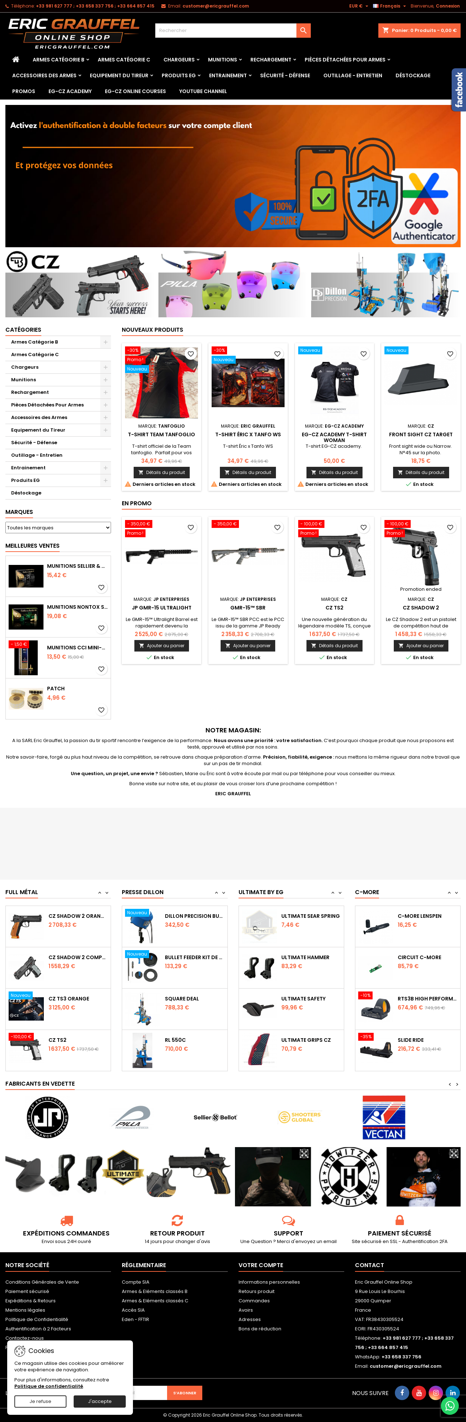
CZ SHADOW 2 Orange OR (78, 957)
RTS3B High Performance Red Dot (427, 1040)
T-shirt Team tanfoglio (161, 434)
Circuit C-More (419, 999)
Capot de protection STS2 (427, 916)
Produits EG (179, 75)
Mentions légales (25, 1310)
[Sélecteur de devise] (359, 6)
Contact (369, 1265)
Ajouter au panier (161, 646)
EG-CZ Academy (70, 91)
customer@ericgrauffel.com (216, 6)
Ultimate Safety (303, 1040)
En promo (137, 503)
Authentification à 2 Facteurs (38, 1328)
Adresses (250, 1319)
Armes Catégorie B (58, 59)
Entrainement (228, 75)
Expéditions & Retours (30, 1300)
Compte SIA (135, 1282)
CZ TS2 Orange (69, 916)
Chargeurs (179, 59)
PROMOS (23, 91)
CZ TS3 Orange (69, 1040)
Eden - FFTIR (135, 1319)
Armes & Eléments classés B (155, 1291)
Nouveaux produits (152, 330)
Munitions (222, 59)
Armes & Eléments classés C (155, 1300)
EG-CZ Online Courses (135, 91)
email (330, 1241)
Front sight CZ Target (421, 434)
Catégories (23, 330)
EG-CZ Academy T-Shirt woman (334, 437)
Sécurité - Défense (285, 75)
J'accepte (100, 1401)
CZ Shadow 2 (421, 607)
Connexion (448, 6)
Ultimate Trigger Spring (311, 916)
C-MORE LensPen (420, 957)
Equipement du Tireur (119, 75)
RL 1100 (174, 916)
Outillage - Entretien (352, 75)
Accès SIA (133, 1310)
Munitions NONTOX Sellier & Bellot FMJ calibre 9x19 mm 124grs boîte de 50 (77, 607)
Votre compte (261, 1265)
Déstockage (413, 75)
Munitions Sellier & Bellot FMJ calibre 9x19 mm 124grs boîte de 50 (77, 566)
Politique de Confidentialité (36, 1319)
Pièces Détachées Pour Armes (345, 59)
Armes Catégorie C (124, 59)
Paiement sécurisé (27, 1291)
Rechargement (270, 59)
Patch (56, 688)
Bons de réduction (260, 1328)
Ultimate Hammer (305, 999)
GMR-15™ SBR (248, 607)
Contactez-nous (24, 1338)
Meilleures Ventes (32, 546)
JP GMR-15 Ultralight (162, 607)
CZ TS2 (334, 607)
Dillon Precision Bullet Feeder (195, 957)
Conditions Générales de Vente (42, 1282)
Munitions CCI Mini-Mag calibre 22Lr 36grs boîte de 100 (77, 647)
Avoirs (246, 1310)
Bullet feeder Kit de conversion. (195, 999)
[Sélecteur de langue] (390, 6)
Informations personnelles (269, 1282)
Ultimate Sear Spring (310, 957)
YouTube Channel (203, 91)
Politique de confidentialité (48, 1386)
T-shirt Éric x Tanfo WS (248, 434)
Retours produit (256, 1291)
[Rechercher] (232, 30)
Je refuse (40, 1401)
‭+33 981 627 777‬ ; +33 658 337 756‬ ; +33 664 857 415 (95, 6)
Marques (19, 512)
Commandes (254, 1300)
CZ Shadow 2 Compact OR (78, 999)
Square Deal (182, 1040)
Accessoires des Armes (44, 75)
